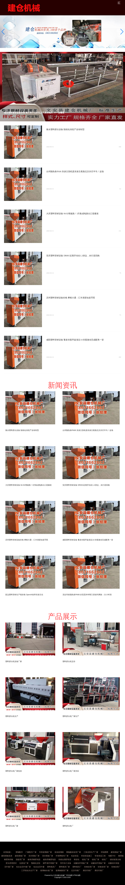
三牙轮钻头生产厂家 (29, 870)
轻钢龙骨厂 (116, 867)
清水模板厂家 (34, 856)
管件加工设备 (65, 863)
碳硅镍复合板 (115, 859)
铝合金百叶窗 (38, 867)
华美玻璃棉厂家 (45, 852)
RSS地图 (69, 875)
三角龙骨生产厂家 (91, 852)
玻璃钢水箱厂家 (46, 870)
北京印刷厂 (75, 870)
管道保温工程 (100, 856)
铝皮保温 (74, 856)
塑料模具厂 (51, 867)
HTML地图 (77, 875)
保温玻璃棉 (59, 852)
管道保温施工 (86, 856)
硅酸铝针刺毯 (113, 863)
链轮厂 (104, 859)
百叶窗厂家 (9, 867)
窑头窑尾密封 (11, 863)
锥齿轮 (76, 859)
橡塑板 (121, 856)
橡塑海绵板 (8, 859)
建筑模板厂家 (116, 852)
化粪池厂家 (24, 863)
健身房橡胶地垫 (34, 859)
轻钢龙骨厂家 (89, 867)
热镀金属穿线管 (64, 859)
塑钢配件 (19, 852)
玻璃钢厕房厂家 (62, 870)
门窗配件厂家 (30, 852)
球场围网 (104, 852)
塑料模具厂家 (64, 867)
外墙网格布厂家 (62, 856)
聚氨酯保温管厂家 (73, 852)
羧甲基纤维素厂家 (50, 863)
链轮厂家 (85, 859)
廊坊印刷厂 (87, 870)
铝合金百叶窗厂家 (23, 867)
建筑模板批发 (6, 856)
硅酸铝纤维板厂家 (81, 863)
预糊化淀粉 (35, 863)
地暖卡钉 (112, 856)
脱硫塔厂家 (20, 859)
